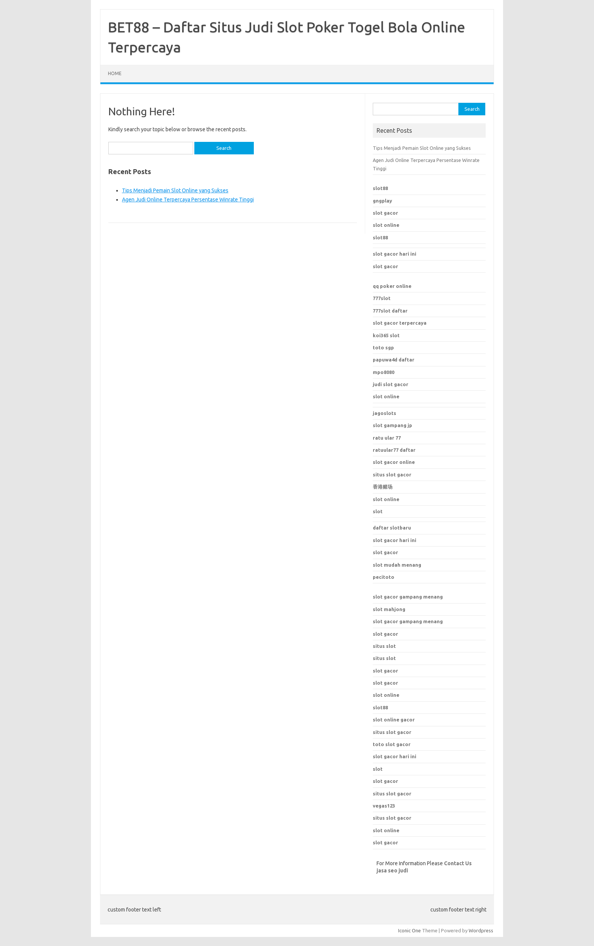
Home (115, 73)
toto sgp (383, 347)
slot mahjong (389, 609)
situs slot (384, 646)
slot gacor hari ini (394, 253)
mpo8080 (383, 372)
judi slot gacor (390, 384)
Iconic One (409, 930)
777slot (382, 298)
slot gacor (385, 212)
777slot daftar (390, 310)
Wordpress (481, 930)
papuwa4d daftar (393, 359)
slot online (386, 225)
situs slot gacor (392, 474)
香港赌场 (382, 486)
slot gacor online (394, 462)
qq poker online (392, 286)
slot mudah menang (397, 564)
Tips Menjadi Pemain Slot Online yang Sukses (175, 190)
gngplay (382, 200)
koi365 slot (386, 335)
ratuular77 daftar (394, 450)
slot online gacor (394, 719)
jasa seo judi (392, 870)
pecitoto (383, 577)
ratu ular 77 (387, 437)
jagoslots (384, 413)
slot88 (380, 188)
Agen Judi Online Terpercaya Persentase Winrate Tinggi (188, 199)
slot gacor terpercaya (400, 322)
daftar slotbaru (392, 527)
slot (378, 511)
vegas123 (384, 805)
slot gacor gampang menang (408, 596)
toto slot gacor (392, 744)
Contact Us (458, 863)
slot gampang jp (392, 425)
